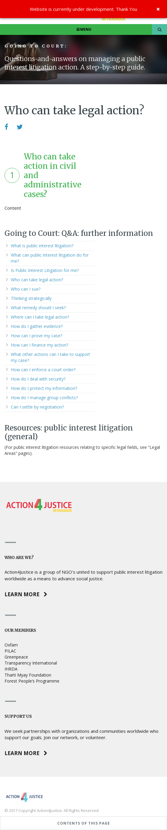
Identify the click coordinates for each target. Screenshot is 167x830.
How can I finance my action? (39, 345)
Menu (84, 29)
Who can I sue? (25, 289)
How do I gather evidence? (37, 326)
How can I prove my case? (36, 335)
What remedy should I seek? (38, 307)
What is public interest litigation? (42, 245)
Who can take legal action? (37, 279)
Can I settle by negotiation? (37, 407)
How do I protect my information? (44, 388)
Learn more (26, 594)
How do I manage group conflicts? (44, 397)
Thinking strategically (31, 298)
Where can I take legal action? (40, 317)
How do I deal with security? (38, 379)
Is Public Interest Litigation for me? (45, 270)
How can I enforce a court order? (43, 369)
